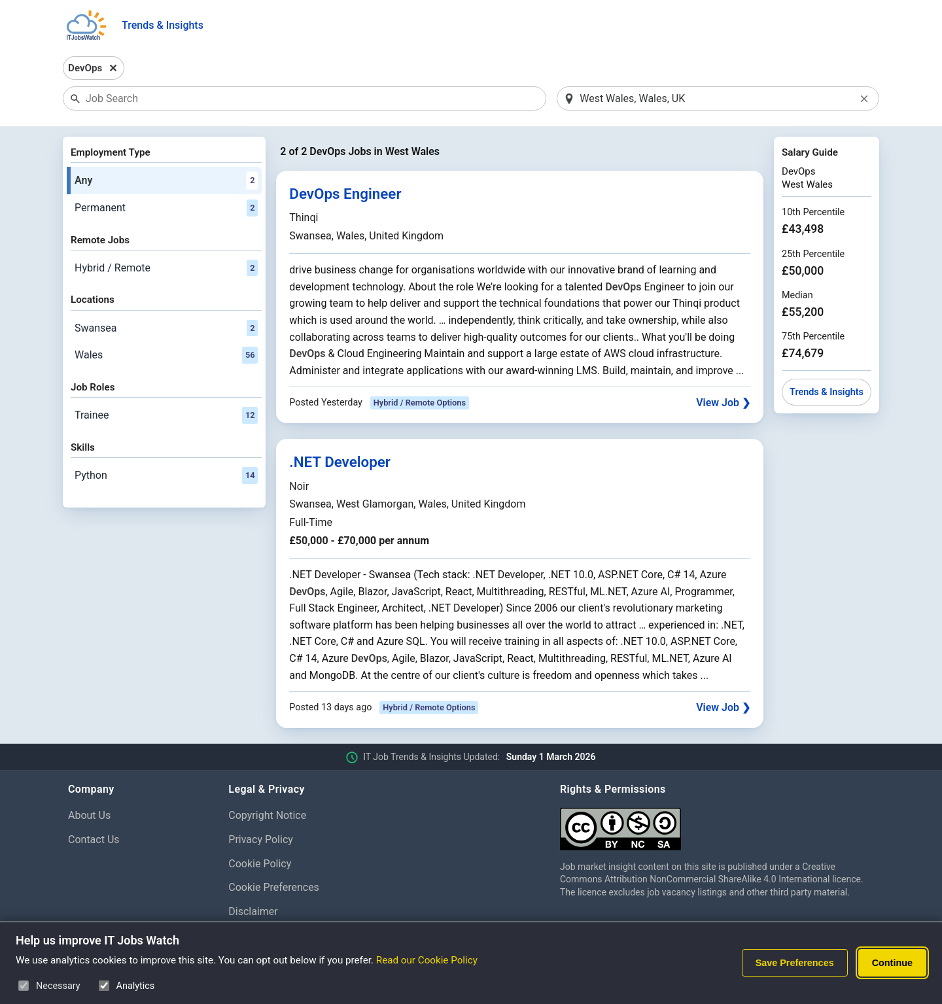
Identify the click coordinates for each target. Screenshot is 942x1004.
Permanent (166, 207)
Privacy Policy (260, 839)
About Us (89, 815)
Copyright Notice (267, 815)
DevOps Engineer (345, 193)
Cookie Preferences (273, 887)
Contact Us (94, 839)
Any (166, 180)
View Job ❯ (723, 402)
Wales (166, 355)
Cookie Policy (259, 863)
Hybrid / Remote (166, 268)
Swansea (166, 328)
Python (166, 475)
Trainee (166, 415)
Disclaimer (252, 911)
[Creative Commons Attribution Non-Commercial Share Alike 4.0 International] (717, 823)
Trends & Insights (162, 25)
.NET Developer (340, 461)
